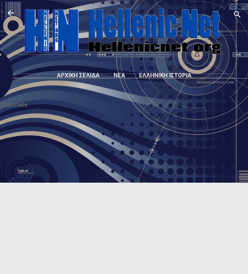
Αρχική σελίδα (78, 75)
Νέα (119, 75)
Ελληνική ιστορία (165, 75)
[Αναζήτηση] (237, 15)
